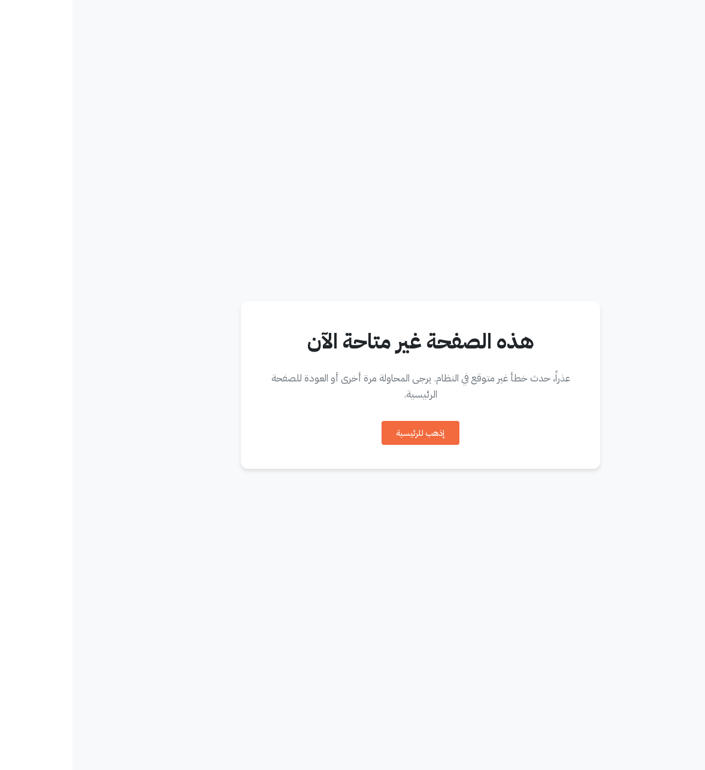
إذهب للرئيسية (348, 433)
